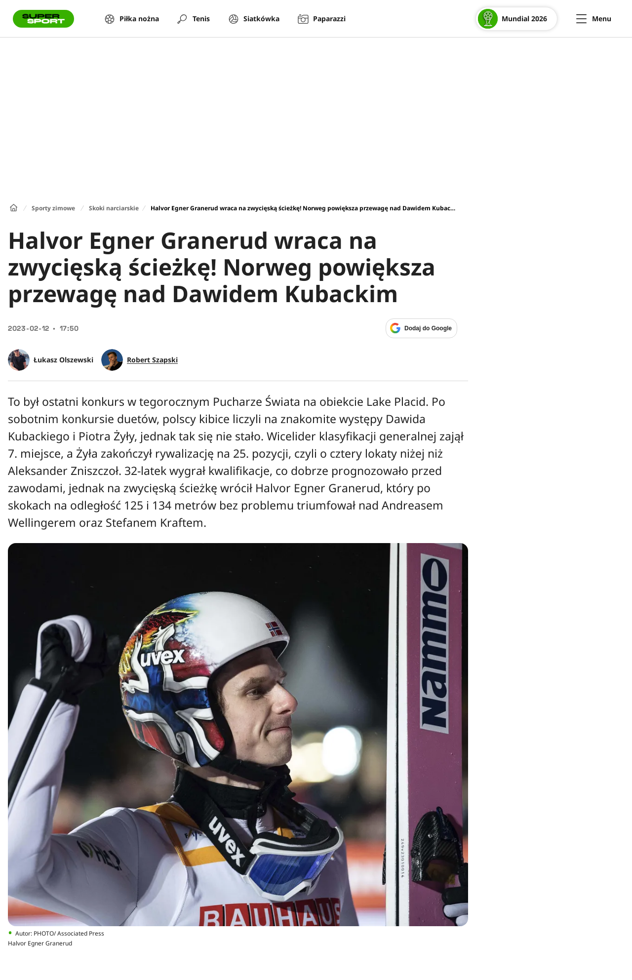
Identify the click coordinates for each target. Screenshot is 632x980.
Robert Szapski (152, 359)
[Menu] (593, 19)
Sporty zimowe (53, 208)
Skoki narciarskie (114, 208)
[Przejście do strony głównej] (43, 19)
